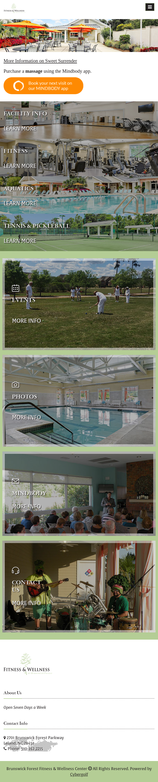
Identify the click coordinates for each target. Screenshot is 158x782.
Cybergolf (79, 774)
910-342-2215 (32, 748)
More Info (26, 320)
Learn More (20, 128)
